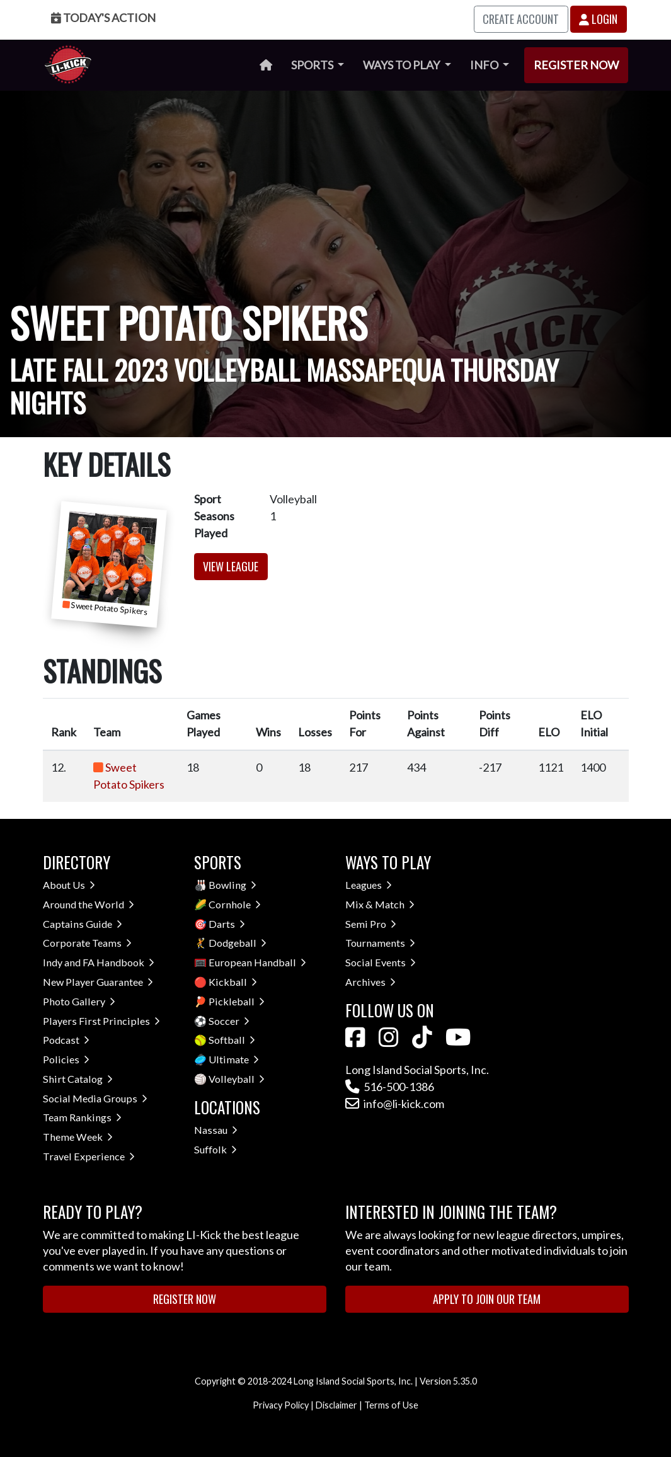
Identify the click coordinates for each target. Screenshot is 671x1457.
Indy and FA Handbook (98, 962)
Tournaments (380, 943)
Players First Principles (101, 1021)
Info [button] (485, 65)
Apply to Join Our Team (487, 1299)
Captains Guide (82, 924)
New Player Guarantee (98, 982)
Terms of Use (391, 1405)
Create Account (521, 19)
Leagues (368, 885)
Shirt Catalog (78, 1079)
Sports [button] (313, 65)
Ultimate (234, 1059)
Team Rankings (82, 1117)
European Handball (257, 962)
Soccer (229, 1021)
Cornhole (235, 904)
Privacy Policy (281, 1405)
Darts (227, 924)
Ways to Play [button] (402, 65)
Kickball (233, 982)
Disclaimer (336, 1405)
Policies (66, 1059)
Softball (232, 1040)
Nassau (216, 1130)
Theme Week (78, 1137)
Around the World (88, 904)
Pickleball (237, 1001)
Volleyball (237, 1079)
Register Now (576, 65)
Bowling (232, 885)
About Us (69, 885)
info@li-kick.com (394, 1104)
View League (230, 566)
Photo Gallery (79, 1001)
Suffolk (215, 1149)
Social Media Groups (95, 1098)
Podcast (66, 1040)
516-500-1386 (389, 1087)
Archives (370, 982)
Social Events (380, 962)
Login (598, 19)
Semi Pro (370, 924)
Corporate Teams (87, 943)
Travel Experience (89, 1156)
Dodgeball (238, 943)
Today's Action (103, 18)
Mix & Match (380, 904)
